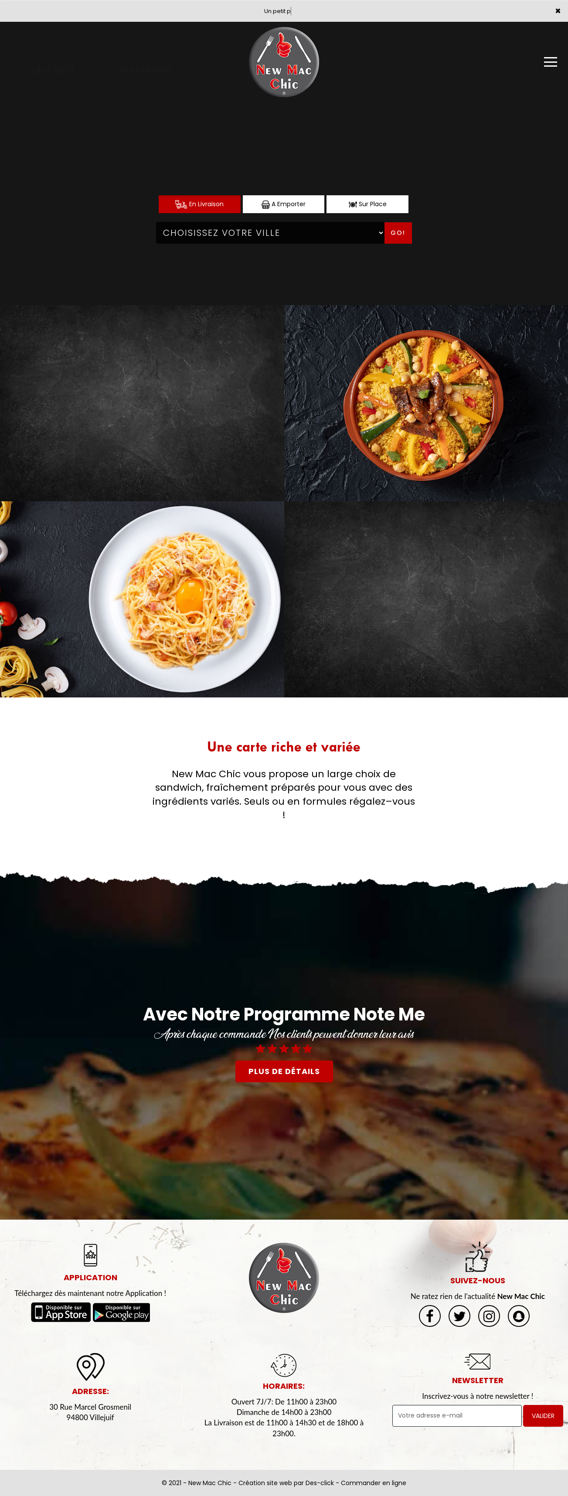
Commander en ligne (373, 1483)
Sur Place (368, 204)
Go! (398, 232)
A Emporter (284, 204)
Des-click (320, 1483)
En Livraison (199, 204)
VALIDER (543, 1415)
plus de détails (284, 1071)
